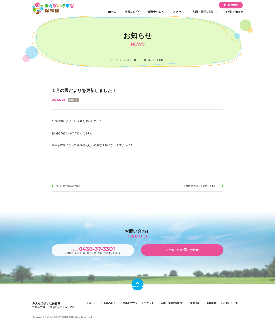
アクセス (178, 11)
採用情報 (231, 5)
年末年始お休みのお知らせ (74, 186)
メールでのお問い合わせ (182, 253)
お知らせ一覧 (229, 307)
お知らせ (74, 99)
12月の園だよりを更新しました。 (196, 186)
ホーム (112, 11)
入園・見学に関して (204, 11)
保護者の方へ (155, 11)
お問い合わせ (234, 11)
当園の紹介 (132, 11)
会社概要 (210, 307)
